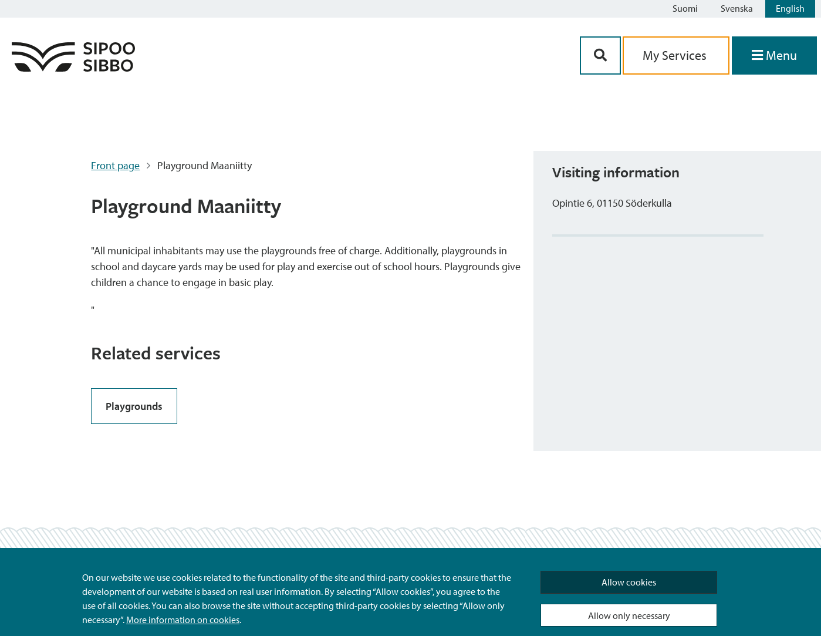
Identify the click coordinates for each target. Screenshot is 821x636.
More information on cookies (182, 619)
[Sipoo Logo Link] (73, 68)
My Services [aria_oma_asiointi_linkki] (676, 55)
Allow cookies (629, 582)
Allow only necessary (629, 615)
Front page (115, 165)
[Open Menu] (774, 55)
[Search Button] (600, 55)
